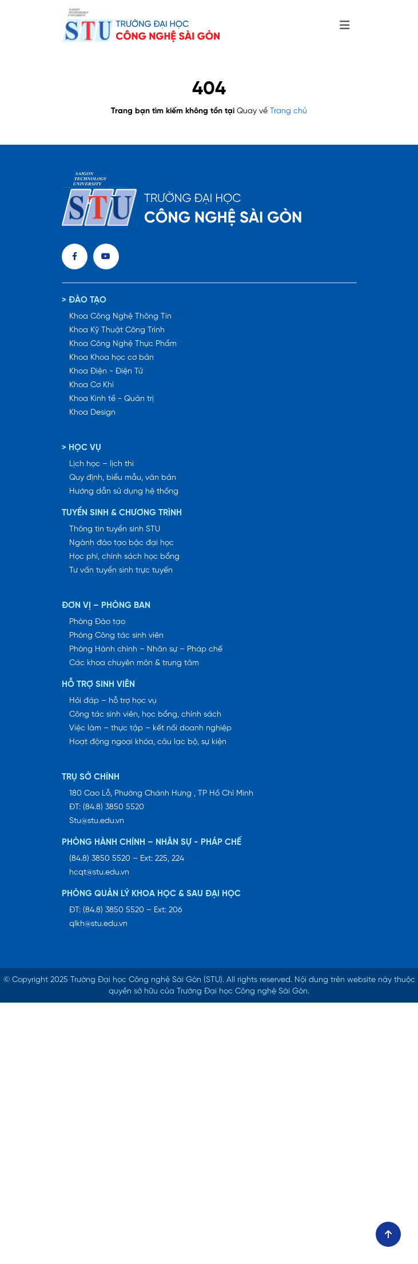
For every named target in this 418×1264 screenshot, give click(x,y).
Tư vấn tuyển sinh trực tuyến (121, 570)
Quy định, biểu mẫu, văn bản (122, 478)
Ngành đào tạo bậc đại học (121, 543)
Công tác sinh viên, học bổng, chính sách (145, 714)
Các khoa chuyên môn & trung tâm (134, 663)
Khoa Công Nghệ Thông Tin (120, 316)
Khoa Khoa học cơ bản (111, 357)
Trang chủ (288, 111)
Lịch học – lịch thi (101, 464)
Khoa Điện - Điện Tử (106, 371)
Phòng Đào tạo (97, 622)
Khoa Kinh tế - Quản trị (111, 399)
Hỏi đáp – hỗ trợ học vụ (113, 701)
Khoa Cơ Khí (91, 385)
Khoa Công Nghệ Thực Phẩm (123, 344)
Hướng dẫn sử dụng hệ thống (123, 491)
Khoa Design (92, 412)
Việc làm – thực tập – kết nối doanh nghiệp (150, 728)
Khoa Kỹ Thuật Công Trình (117, 330)
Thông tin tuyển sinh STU (114, 529)
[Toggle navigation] (345, 25)
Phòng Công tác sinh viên (116, 635)
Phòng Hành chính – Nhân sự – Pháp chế (145, 649)
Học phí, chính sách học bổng (124, 556)
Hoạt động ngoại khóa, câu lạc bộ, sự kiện (147, 742)
